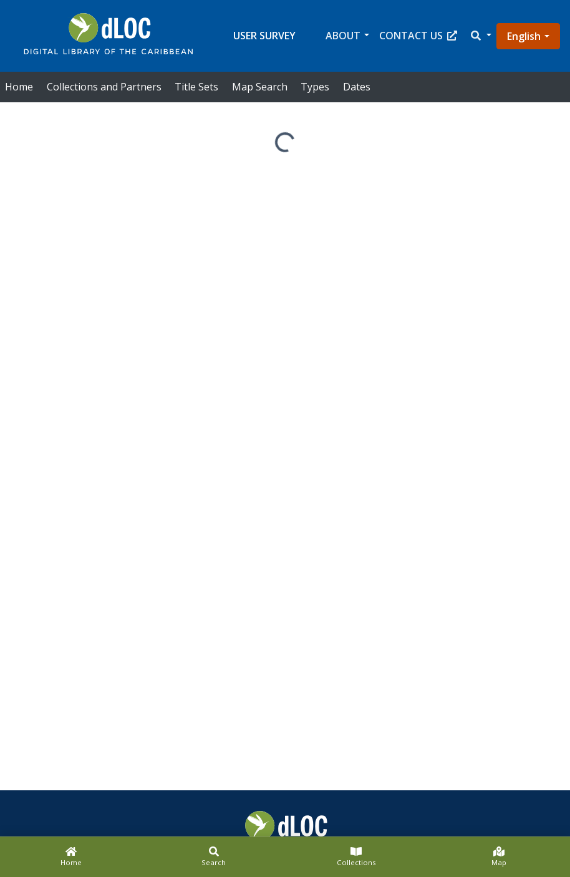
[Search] (214, 857)
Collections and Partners (104, 87)
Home (19, 87)
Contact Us (418, 35)
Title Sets (196, 87)
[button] (480, 36)
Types (315, 87)
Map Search (259, 87)
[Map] (499, 857)
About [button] (343, 35)
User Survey (264, 35)
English (524, 36)
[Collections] (356, 857)
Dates (356, 87)
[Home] (71, 857)
